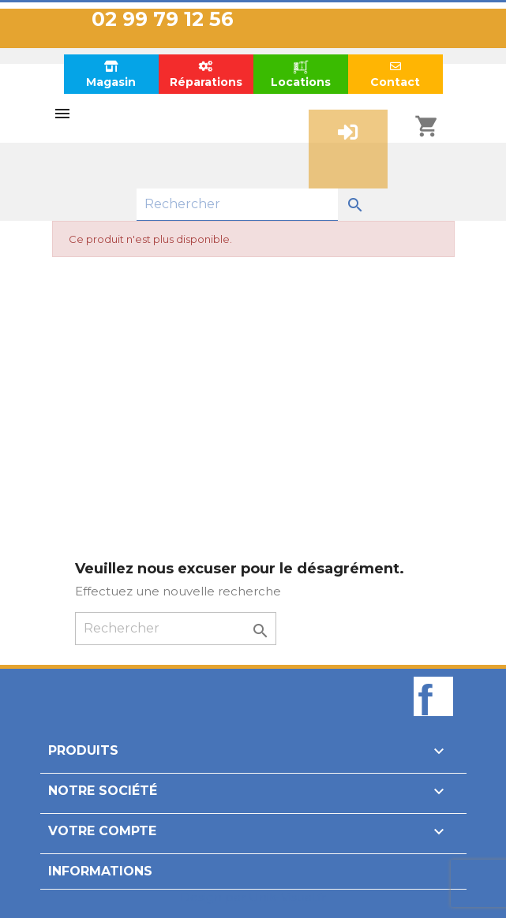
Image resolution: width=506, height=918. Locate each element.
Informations (100, 871)
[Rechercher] (237, 204)
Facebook (433, 723)
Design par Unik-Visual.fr (253, 897)
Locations (301, 73)
